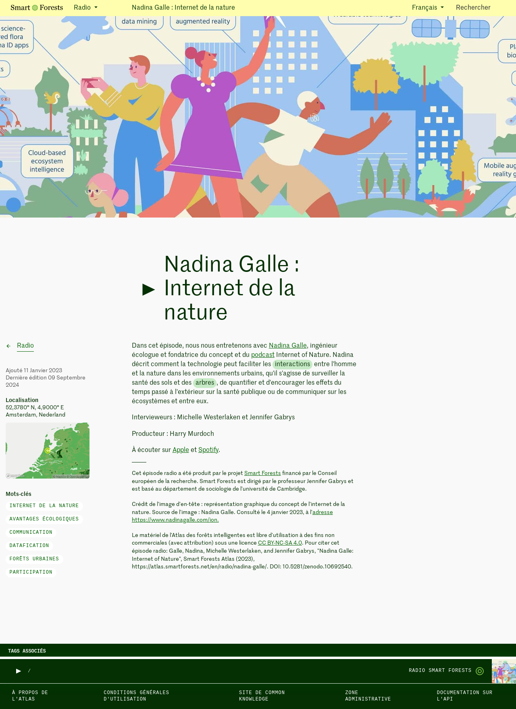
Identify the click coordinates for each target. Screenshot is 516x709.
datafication (29, 546)
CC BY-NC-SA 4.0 (280, 543)
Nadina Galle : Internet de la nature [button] (183, 8)
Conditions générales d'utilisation (136, 696)
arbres (205, 383)
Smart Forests (262, 473)
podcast (263, 355)
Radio (25, 346)
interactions (292, 364)
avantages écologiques (44, 519)
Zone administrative (368, 696)
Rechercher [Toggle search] (480, 7)
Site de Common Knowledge (262, 696)
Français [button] (425, 8)
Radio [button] (83, 8)
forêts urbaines (34, 559)
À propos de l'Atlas (30, 696)
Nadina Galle (288, 346)
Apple (181, 450)
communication (31, 532)
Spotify (208, 450)
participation (31, 572)
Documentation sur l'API (465, 696)
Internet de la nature (44, 506)
